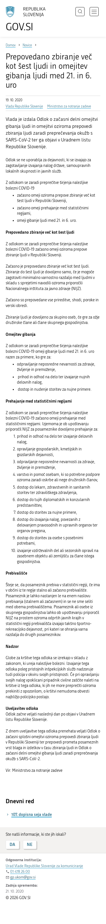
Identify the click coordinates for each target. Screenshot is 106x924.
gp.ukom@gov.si (23, 877)
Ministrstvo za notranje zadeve (69, 106)
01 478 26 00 (20, 871)
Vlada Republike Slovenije (24, 106)
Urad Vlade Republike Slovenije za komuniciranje (44, 866)
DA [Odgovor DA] (12, 844)
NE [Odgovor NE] (30, 844)
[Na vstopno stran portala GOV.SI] (28, 19)
